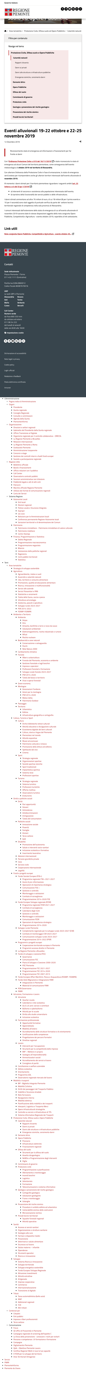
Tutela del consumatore (31, 821)
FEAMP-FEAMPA (24, 612)
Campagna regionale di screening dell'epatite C (32, 1339)
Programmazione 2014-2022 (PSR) (36, 942)
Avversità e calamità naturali (29, 578)
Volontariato (27, 1185)
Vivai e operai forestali (31, 682)
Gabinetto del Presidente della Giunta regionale (32, 430)
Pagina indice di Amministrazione (22, 401)
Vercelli (20, 305)
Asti (6, 299)
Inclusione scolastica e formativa (35, 853)
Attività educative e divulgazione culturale (39, 728)
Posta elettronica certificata (15, 382)
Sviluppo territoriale (26, 1269)
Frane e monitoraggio (31, 1202)
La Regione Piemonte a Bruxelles (26, 439)
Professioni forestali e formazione (36, 670)
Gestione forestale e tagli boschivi (36, 664)
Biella (6, 302)
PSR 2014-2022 (24, 609)
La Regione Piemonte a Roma (25, 445)
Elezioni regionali (25, 505)
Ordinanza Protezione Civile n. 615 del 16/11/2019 (30, 161)
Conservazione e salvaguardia (34, 644)
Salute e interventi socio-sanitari (35, 850)
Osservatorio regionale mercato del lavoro (35, 1081)
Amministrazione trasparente (25, 450)
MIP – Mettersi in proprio (32, 1055)
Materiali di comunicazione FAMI (35, 988)
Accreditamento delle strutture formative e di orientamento (46, 1035)
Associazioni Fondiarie (31, 691)
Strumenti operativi (26, 1257)
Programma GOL (24, 1078)
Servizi (7, 1364)
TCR (19, 1310)
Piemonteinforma (20, 421)
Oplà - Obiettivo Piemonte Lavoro (26, 1353)
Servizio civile (23, 867)
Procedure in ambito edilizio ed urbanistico (39, 1211)
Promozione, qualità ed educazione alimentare (37, 583)
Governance (27, 960)
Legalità (21, 873)
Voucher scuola (28, 1003)
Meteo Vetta (27, 699)
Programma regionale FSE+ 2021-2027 (38, 881)
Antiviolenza (27, 812)
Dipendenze (23, 1255)
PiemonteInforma (11, 1370)
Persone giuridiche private (28, 861)
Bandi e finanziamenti (22, 468)
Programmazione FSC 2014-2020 (36, 974)
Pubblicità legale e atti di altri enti (27, 482)
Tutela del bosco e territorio (33, 679)
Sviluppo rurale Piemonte (28, 931)
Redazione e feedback (12, 376)
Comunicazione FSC (30, 962)
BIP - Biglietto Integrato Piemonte (31, 1087)
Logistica (26, 1182)
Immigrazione (27, 818)
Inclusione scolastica (30, 1020)
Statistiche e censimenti (27, 595)
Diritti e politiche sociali (22, 800)
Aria (24, 624)
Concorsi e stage (20, 453)
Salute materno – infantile (28, 1252)
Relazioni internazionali (22, 442)
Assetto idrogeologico (31, 1159)
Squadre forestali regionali (33, 1223)
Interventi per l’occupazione (33, 1049)
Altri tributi (22, 1313)
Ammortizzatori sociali (31, 1061)
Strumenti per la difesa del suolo (35, 1156)
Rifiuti (24, 636)
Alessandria (9, 296)
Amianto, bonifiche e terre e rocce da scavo (39, 627)
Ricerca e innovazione (26, 1260)
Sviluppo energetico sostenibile (30, 1272)
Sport (20, 757)
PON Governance (24, 991)
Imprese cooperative (26, 1286)
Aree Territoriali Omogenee (24, 1362)
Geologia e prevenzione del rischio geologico (31, 107)
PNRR (20, 994)
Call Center (17, 474)
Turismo (21, 780)
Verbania (21, 302)
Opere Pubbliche (19, 87)
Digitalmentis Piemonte (23, 1350)
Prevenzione (23, 1243)
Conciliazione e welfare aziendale (31, 1069)
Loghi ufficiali (9, 370)
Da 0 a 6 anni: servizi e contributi (35, 1009)
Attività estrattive (25, 1281)
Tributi (16, 1298)
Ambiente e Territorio (22, 615)
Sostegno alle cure (25, 1237)
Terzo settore (27, 838)
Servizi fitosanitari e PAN (28, 592)
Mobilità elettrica (25, 1104)
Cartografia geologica (31, 1197)
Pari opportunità (29, 806)
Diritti (20, 803)
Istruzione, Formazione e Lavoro (26, 997)
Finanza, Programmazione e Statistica (28, 537)
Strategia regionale (30, 760)
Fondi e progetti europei (23, 876)
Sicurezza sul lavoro (26, 1249)
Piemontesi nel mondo (31, 737)
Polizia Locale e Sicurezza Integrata (32, 508)
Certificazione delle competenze (35, 1038)
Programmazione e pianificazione (35, 1174)
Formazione (27, 1188)
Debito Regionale (25, 540)
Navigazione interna (26, 1101)
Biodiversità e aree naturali (29, 641)
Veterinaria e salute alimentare (30, 1246)
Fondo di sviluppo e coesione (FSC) (31, 957)
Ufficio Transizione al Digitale (25, 433)
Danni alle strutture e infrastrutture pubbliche (32, 72)
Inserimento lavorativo (31, 855)
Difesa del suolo (19, 92)
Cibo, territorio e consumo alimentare (33, 581)
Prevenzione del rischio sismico (25, 111)
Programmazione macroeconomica (32, 543)
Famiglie (25, 832)
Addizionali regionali (26, 1307)
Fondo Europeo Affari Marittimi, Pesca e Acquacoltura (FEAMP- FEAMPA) (47, 980)
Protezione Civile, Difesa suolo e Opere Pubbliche (32, 52)
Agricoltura (17, 572)
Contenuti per (14, 1315)
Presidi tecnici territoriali (23, 117)
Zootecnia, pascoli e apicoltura (30, 604)
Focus (15, 1333)
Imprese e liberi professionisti (25, 1324)
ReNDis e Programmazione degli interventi (39, 1162)
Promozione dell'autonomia (33, 847)
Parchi (24, 647)
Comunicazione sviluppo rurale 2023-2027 (39, 939)
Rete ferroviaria (24, 1098)
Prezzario (26, 1145)
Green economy (24, 685)
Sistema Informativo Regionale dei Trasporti (36, 1119)
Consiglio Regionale (21, 413)
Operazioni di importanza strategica (36, 887)
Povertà (25, 829)
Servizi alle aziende (25, 589)
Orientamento (23, 1075)
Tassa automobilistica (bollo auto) (31, 1301)
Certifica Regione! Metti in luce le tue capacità (31, 1356)
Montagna (22, 688)
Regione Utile (14, 462)
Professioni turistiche (31, 789)
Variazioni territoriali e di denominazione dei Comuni (39, 523)
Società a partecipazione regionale (27, 459)
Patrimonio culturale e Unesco (34, 745)
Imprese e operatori (30, 667)
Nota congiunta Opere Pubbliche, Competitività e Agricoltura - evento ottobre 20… (37, 233)
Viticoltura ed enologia (27, 601)
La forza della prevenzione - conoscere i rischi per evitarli (36, 1341)
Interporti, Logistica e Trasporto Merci (33, 1110)
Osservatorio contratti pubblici (25, 476)
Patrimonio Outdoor (30, 702)
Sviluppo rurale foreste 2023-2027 (36, 673)
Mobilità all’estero (29, 1032)
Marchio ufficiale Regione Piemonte (27, 488)
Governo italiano (11, 2)
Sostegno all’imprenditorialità (34, 1058)
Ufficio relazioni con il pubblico (25, 471)
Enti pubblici (18, 1321)
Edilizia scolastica (25, 1072)
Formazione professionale (28, 1023)
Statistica (22, 560)
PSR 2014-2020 (29, 676)
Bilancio (21, 549)
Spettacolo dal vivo (30, 751)
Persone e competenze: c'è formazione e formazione (34, 1344)
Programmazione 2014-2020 (34, 928)
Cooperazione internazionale (29, 870)
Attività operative (29, 1226)
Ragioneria (22, 554)
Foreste (21, 656)
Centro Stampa (24, 534)
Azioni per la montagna (31, 693)
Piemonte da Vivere (12, 1373)
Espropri (21, 511)
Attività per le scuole (30, 1015)
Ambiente (22, 618)
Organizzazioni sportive (31, 763)
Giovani (25, 809)
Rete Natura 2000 (29, 650)
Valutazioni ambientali (31, 630)
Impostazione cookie (14, 332)
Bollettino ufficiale (20, 465)
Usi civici (21, 514)
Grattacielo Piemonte (22, 447)
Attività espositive (29, 740)
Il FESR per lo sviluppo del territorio (27, 1359)
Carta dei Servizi (20, 494)
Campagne (17, 1347)
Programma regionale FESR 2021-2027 (38, 907)
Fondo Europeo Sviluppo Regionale (32, 1275)
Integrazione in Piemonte (32, 986)
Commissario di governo (22, 97)
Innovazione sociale (30, 826)
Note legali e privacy (12, 359)
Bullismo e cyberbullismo (32, 1012)
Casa (20, 864)
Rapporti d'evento (22, 62)
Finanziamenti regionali (31, 1150)
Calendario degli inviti (31, 913)
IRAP (20, 1304)
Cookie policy (9, 364)
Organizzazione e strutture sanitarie (32, 1234)
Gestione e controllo (30, 893)
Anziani (25, 835)
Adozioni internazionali (27, 858)
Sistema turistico (29, 786)
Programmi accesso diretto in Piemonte (38, 951)
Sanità (16, 1229)
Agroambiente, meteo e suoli (29, 575)
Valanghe (26, 1205)
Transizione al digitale (27, 1295)
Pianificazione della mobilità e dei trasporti (35, 1107)
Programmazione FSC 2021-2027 (36, 971)
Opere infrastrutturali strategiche (31, 1113)
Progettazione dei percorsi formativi (37, 1040)
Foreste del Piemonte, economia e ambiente (40, 662)
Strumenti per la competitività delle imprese (40, 1052)
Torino (19, 299)
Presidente (17, 407)
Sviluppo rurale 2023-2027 (29, 607)
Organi (11, 404)
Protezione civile (19, 102)
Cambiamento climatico (27, 653)
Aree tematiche (15, 566)
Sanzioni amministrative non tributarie (29, 479)
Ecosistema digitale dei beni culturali (37, 731)
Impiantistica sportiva (31, 771)
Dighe (24, 1165)
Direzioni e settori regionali (24, 427)
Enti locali (22, 502)
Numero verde (10, 313)
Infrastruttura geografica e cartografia (37, 716)
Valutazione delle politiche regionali (32, 552)
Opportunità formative (31, 1026)
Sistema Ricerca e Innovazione (30, 1266)
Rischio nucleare (28, 638)
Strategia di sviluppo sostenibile (26, 569)
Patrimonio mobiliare (26, 531)
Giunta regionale (20, 410)
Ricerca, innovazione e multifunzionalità (34, 586)
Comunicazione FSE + (31, 890)
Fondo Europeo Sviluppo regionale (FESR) (34, 905)
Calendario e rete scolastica (33, 1006)
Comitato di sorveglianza (32, 899)
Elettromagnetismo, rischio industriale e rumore (41, 633)
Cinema (25, 754)
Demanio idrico (19, 82)
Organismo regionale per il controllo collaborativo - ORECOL (37, 436)
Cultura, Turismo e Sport (23, 719)
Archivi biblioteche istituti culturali (36, 725)
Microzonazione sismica (32, 1217)
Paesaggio (22, 705)
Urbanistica (27, 711)
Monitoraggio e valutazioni (33, 896)
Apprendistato (28, 1029)
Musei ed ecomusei (30, 743)
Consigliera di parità (30, 1067)
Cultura (21, 722)
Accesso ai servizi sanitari (28, 1231)
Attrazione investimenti (27, 1278)
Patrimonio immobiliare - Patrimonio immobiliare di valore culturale (45, 529)
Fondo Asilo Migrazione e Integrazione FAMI (35, 983)
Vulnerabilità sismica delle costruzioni (37, 1214)
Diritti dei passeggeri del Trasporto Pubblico (35, 1093)
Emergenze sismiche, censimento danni (30, 77)
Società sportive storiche (32, 766)
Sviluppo (16, 1263)
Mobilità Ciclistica (25, 1090)
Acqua (24, 621)
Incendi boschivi (28, 1179)
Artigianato (22, 1284)
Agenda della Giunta (21, 419)
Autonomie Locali (20, 500)
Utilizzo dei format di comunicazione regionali (31, 491)
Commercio (22, 1289)
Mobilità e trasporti (21, 1084)
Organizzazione (15, 424)
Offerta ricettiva (28, 792)
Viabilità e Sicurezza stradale (29, 1095)
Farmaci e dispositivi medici (29, 1240)
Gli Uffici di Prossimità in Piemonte (27, 1336)
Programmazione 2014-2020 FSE (36, 902)
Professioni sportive (30, 777)
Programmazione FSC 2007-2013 (36, 977)
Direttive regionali (29, 1043)
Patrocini (17, 485)
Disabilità (22, 844)
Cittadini (16, 1318)
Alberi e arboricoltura (30, 659)
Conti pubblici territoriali (27, 557)
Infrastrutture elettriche (32, 1148)
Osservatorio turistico (31, 795)
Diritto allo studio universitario (34, 1017)
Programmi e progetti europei (30, 945)
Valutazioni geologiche (31, 1200)
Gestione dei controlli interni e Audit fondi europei (33, 456)
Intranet (7, 387)
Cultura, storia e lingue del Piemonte (37, 734)
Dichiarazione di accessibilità (15, 353)
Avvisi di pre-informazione (33, 884)
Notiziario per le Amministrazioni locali (33, 517)
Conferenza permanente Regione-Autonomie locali (38, 520)
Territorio (21, 708)
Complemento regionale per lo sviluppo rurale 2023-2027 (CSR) (48, 933)
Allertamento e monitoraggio (34, 1177)
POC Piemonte (28, 968)
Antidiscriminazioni (30, 815)
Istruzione (22, 1000)
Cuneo (6, 305)
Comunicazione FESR (30, 922)
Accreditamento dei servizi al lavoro (36, 1064)
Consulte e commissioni (22, 416)
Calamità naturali (20, 57)
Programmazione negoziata (29, 546)
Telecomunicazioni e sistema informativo (38, 1191)
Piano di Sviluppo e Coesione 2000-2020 (39, 965)
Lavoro (20, 1046)
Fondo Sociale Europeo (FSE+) (30, 878)
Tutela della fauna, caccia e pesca (31, 598)
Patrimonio (17, 526)
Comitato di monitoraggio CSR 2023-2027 (39, 936)
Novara (20, 296)
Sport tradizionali (29, 769)
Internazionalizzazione (27, 1292)
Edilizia (25, 714)
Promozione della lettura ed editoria (37, 748)
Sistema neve (27, 774)
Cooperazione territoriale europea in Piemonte (41, 948)
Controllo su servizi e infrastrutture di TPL (35, 1116)
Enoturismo (27, 798)
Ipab (24, 841)
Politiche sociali (24, 824)
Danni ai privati (21, 67)
